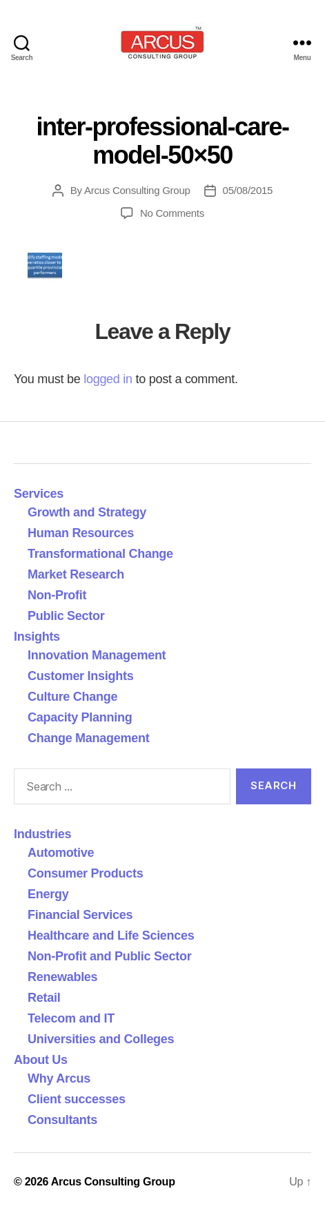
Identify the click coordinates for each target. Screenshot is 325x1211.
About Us (41, 1060)
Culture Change (72, 697)
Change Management (88, 738)
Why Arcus (59, 1078)
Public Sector (66, 616)
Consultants (62, 1120)
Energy (48, 894)
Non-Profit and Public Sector (109, 956)
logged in (107, 379)
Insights (37, 636)
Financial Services (80, 915)
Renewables (62, 977)
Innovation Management (97, 655)
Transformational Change (100, 554)
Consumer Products (85, 873)
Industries (42, 834)
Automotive (61, 853)
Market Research (76, 574)
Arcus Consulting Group (137, 190)
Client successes (77, 1099)
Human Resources (81, 533)
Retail (44, 998)
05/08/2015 (248, 190)
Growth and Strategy (87, 512)
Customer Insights (84, 676)
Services (38, 494)
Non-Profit (57, 595)
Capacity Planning (80, 717)
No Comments (172, 213)
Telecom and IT (71, 1018)
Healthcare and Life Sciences (111, 935)
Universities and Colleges (101, 1039)
